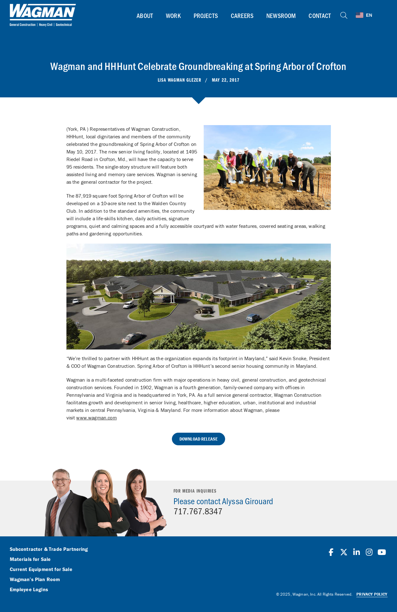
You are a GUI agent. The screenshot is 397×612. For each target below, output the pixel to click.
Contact (320, 15)
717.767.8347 (198, 511)
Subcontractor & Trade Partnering (49, 549)
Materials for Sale (30, 559)
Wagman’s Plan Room (35, 579)
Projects (206, 15)
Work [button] (173, 15)
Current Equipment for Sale (41, 569)
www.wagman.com (96, 417)
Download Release (198, 439)
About (145, 15)
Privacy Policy (371, 594)
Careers (242, 15)
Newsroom (281, 15)
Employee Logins (29, 589)
